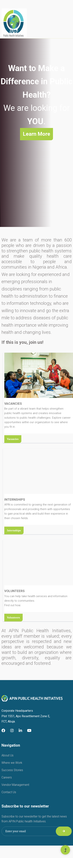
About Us (7, 755)
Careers (6, 777)
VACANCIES (13, 403)
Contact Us (8, 792)
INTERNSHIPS (14, 499)
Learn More (36, 134)
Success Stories (12, 770)
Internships (14, 530)
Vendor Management (15, 785)
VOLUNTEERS (14, 591)
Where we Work (11, 763)
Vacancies (13, 439)
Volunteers (13, 617)
